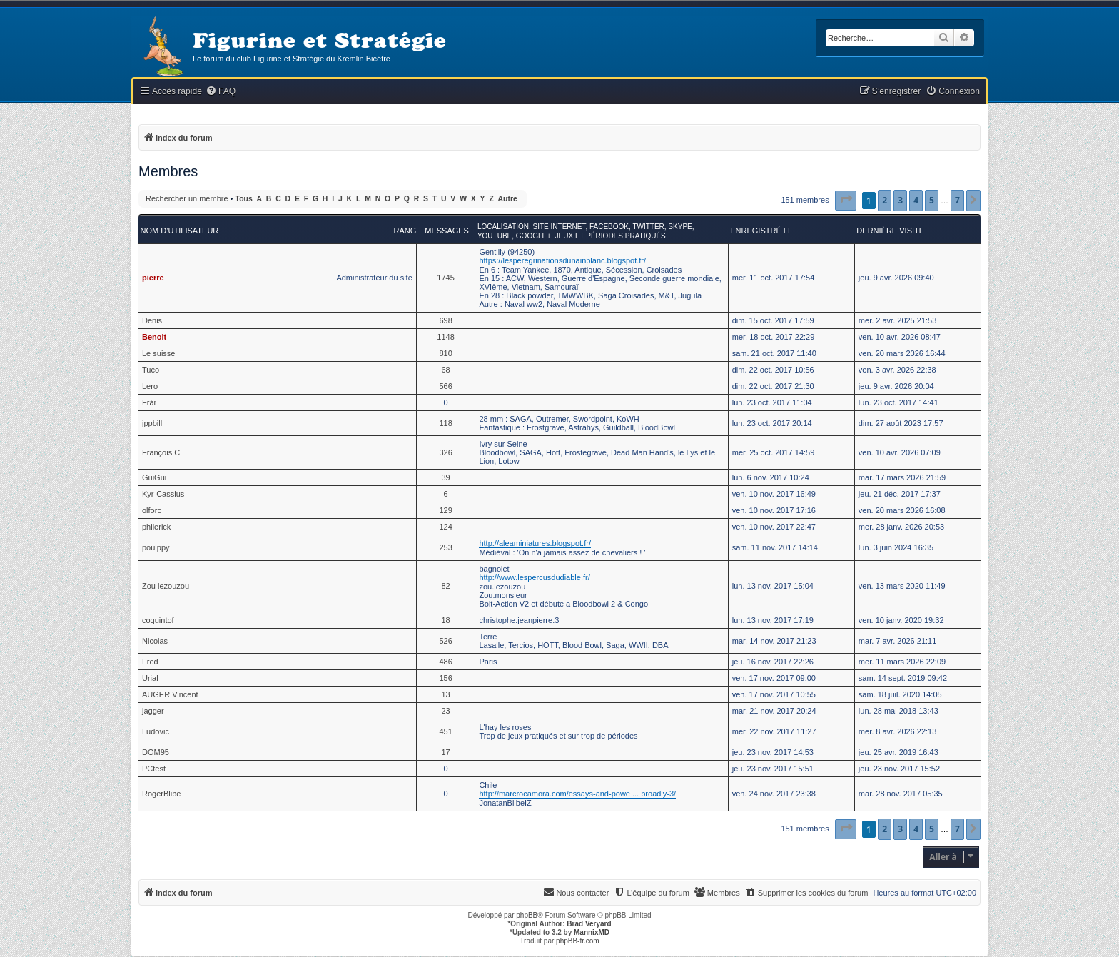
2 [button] (884, 200)
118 (445, 423)
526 (445, 641)
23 (445, 711)
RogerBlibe (161, 793)
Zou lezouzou (165, 586)
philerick (156, 526)
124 (445, 526)
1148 (445, 337)
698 (445, 320)
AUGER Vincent (170, 694)
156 (445, 678)
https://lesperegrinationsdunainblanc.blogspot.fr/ (562, 260)
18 (445, 620)
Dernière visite (890, 230)
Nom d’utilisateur (180, 230)
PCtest (154, 768)
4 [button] (915, 200)
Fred (150, 661)
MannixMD (591, 932)
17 (445, 752)
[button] (845, 201)
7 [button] (957, 200)
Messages (447, 230)
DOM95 (155, 752)
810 (445, 353)
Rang (404, 230)
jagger (153, 711)
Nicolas (155, 641)
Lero (150, 386)
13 (445, 694)
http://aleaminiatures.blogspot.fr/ (535, 543)
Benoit (154, 337)
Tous (244, 199)
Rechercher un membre (187, 198)
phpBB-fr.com (577, 941)
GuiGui (154, 477)
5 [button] (931, 200)
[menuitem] (221, 91)
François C (161, 452)
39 (445, 477)
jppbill (152, 423)
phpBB (526, 915)
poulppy (156, 547)
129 (445, 510)
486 (445, 661)
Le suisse (158, 353)
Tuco (150, 369)
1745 (445, 277)
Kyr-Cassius (163, 494)
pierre (153, 277)
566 (445, 386)
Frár (149, 402)
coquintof (158, 620)
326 (445, 452)
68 (445, 369)
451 (445, 731)
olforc (151, 510)
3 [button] (900, 200)
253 (445, 547)
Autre (507, 199)
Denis (152, 320)
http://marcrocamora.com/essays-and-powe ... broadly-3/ (577, 793)
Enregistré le (761, 230)
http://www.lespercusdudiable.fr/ (534, 577)
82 (445, 586)
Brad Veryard (589, 924)
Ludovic (155, 731)
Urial (150, 678)
